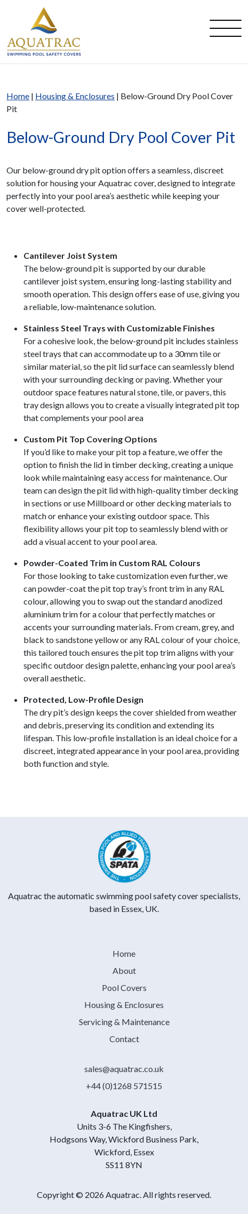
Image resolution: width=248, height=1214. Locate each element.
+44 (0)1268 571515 (124, 1086)
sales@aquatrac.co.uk (124, 1069)
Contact (124, 1039)
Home (17, 96)
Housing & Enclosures (75, 96)
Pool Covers (124, 987)
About (124, 970)
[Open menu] (226, 32)
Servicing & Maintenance (124, 1022)
